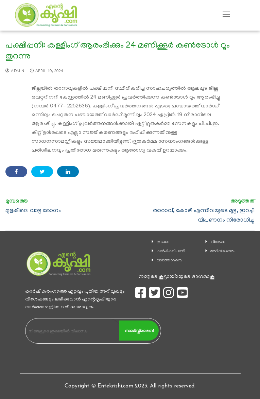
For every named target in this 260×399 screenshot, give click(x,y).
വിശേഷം (218, 242)
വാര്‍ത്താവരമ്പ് (170, 260)
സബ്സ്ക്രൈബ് (139, 330)
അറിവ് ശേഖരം (222, 251)
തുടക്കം (163, 242)
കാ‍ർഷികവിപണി (171, 251)
